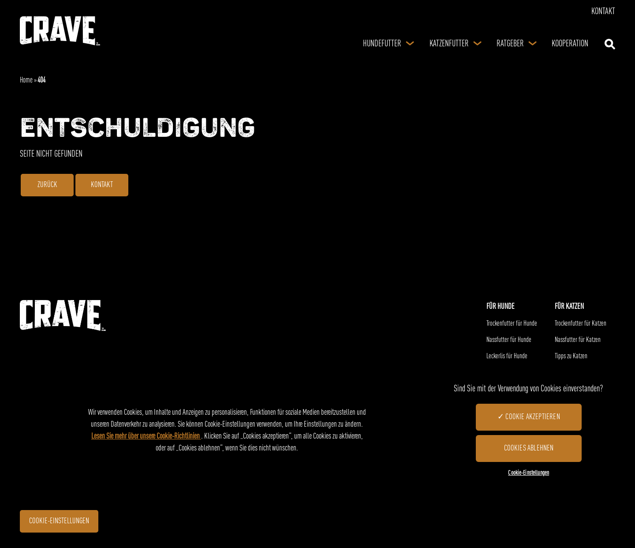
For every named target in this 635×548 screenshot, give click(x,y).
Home (26, 80)
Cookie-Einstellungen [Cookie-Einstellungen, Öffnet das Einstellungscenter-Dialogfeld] (528, 473)
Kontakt (603, 12)
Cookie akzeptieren (532, 417)
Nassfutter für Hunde (508, 340)
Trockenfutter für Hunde (511, 323)
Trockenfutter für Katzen (580, 323)
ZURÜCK (47, 186)
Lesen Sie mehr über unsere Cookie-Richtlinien (146, 436)
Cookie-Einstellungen (64, 522)
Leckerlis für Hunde (506, 356)
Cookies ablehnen (528, 448)
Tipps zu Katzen (571, 356)
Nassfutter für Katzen (578, 340)
